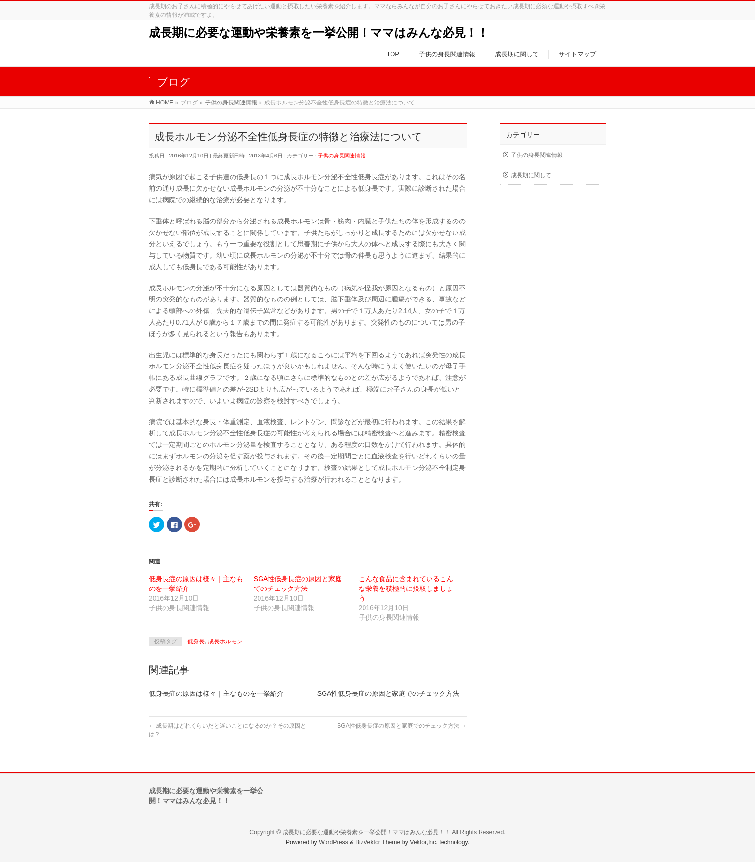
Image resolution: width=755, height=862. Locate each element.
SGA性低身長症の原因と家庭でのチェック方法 (388, 693)
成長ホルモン (225, 641)
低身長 (196, 641)
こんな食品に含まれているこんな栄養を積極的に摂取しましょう (406, 588)
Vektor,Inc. (424, 842)
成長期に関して (531, 175)
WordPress (333, 842)
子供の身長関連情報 (341, 155)
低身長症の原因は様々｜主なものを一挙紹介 (216, 693)
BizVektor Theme (378, 842)
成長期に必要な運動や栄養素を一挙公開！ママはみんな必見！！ (319, 32)
